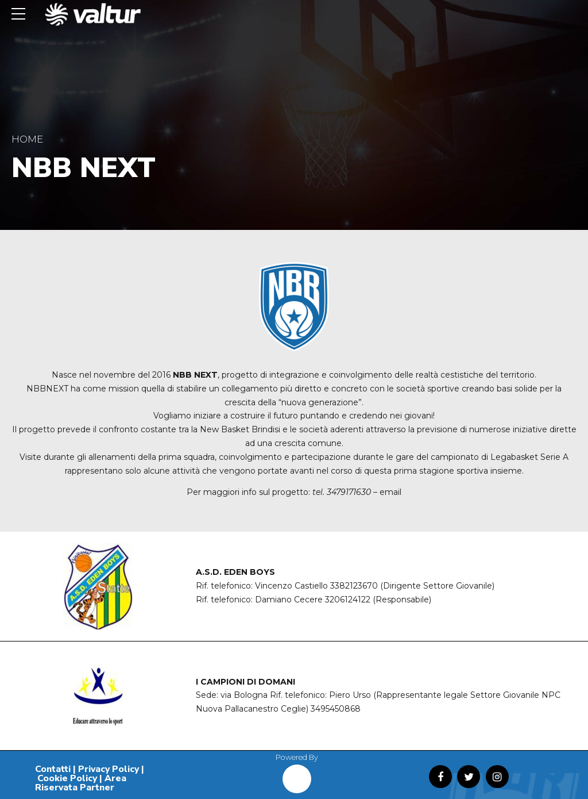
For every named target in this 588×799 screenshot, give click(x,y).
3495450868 (336, 709)
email (390, 492)
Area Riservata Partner (80, 783)
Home (27, 139)
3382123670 (354, 586)
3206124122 (347, 599)
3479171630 (349, 492)
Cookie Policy (67, 778)
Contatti (53, 769)
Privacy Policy (108, 769)
